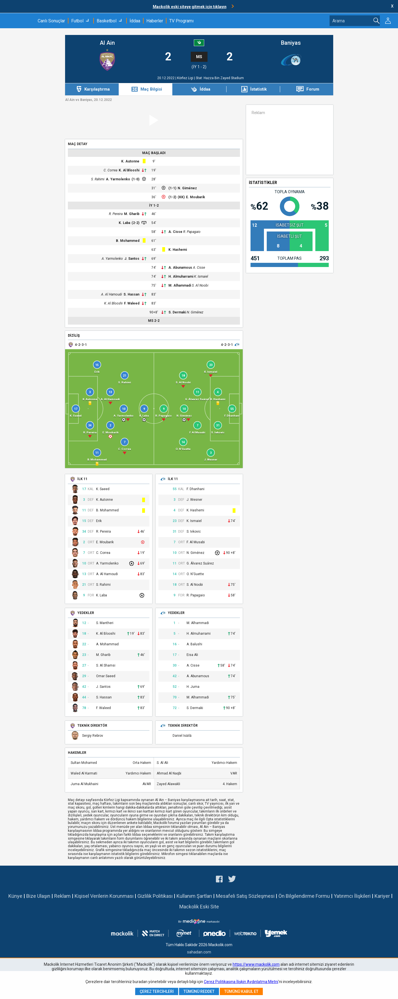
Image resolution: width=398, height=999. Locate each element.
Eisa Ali (192, 655)
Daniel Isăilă (182, 736)
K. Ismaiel (201, 276)
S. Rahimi (97, 179)
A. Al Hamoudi (111, 294)
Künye (15, 896)
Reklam (62, 896)
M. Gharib (131, 214)
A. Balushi (194, 644)
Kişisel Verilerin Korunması (104, 896)
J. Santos (131, 259)
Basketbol (106, 20)
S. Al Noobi (200, 285)
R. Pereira (116, 214)
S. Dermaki (177, 312)
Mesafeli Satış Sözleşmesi (245, 896)
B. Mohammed (127, 241)
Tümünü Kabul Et (241, 991)
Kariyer (382, 896)
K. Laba (124, 223)
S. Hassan (131, 294)
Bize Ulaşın (38, 896)
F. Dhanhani (195, 489)
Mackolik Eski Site (199, 907)
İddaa (135, 20)
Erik (99, 521)
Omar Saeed (105, 676)
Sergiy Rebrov (92, 736)
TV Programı (181, 20)
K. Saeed (102, 489)
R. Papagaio (192, 232)
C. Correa (110, 170)
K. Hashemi (177, 250)
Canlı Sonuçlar (51, 20)
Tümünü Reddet (199, 991)
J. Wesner (194, 500)
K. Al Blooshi (129, 170)
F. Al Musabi (196, 542)
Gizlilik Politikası (155, 896)
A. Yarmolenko (118, 179)
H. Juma (193, 687)
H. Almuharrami (180, 276)
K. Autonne (130, 161)
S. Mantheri (104, 623)
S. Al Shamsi (105, 665)
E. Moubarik (195, 197)
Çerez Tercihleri (157, 991)
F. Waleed (131, 303)
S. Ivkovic (194, 531)
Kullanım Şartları (194, 896)
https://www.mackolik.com (256, 964)
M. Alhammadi (179, 285)
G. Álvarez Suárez (200, 563)
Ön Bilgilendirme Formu (304, 896)
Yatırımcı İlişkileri (352, 896)
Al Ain (107, 43)
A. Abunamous (180, 268)
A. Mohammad (107, 644)
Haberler (154, 20)
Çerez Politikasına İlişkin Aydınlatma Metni (241, 981)
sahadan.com (199, 952)
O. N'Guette (195, 574)
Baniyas (291, 43)
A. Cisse (175, 232)
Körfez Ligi (185, 78)
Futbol (77, 20)
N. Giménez (187, 188)
